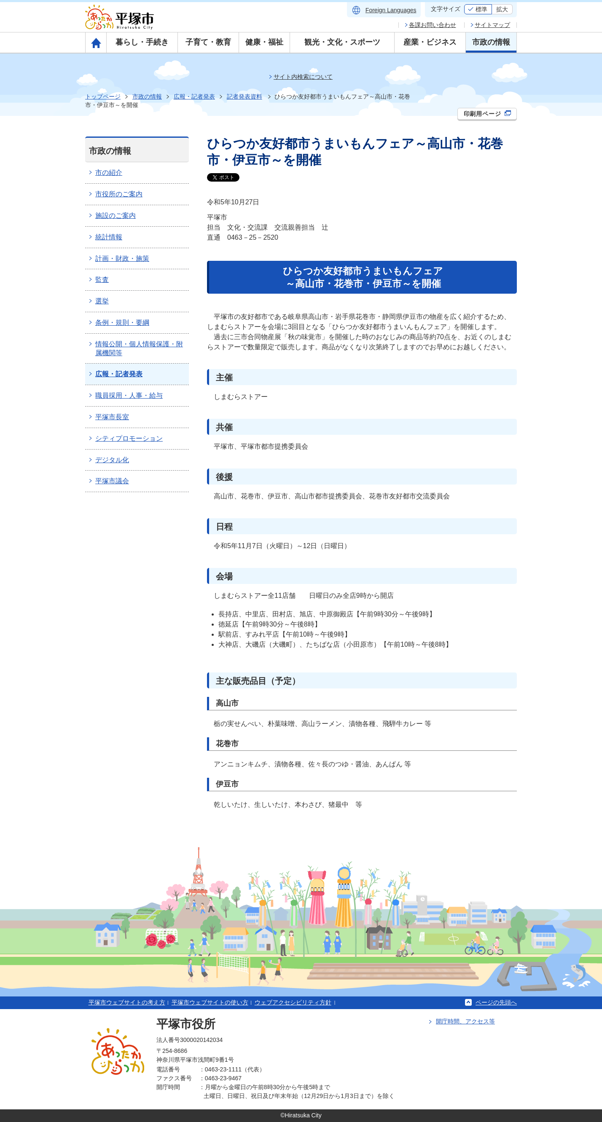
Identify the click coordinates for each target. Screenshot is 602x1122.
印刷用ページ (487, 113)
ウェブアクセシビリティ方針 (293, 1002)
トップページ (103, 96)
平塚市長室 (112, 416)
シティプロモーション (129, 438)
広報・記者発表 (194, 96)
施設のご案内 (115, 215)
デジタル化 (112, 459)
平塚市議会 (112, 481)
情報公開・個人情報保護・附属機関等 (139, 348)
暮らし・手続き (142, 42)
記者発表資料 (244, 96)
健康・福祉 (264, 42)
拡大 (502, 9)
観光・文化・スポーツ (342, 42)
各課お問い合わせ (432, 24)
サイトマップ (492, 24)
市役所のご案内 (118, 194)
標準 (481, 9)
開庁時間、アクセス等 (465, 1021)
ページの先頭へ (496, 1002)
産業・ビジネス (430, 42)
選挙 (102, 301)
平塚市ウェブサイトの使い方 (210, 1002)
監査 (102, 279)
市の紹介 (108, 172)
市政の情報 (491, 42)
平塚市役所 (185, 1024)
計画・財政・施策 (122, 258)
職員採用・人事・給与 (129, 395)
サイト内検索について (303, 76)
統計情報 (108, 237)
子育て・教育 (208, 42)
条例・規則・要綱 (122, 322)
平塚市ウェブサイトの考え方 (127, 1002)
